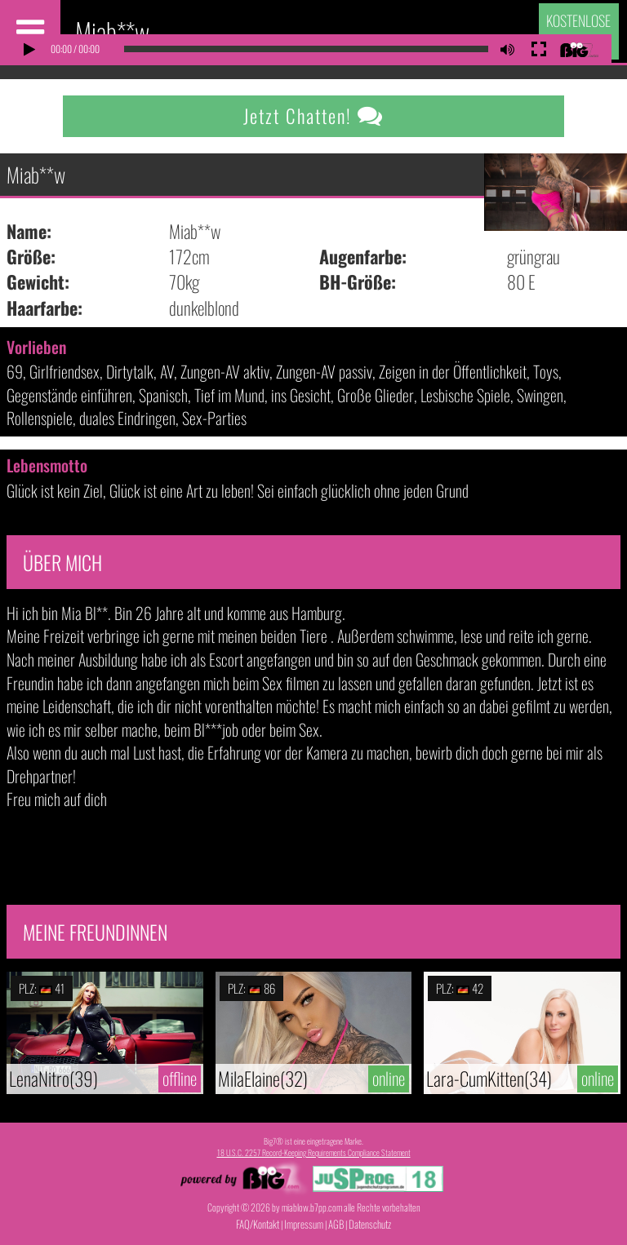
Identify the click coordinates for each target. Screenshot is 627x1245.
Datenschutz (370, 1224)
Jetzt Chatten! (313, 116)
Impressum (303, 1224)
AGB (336, 1224)
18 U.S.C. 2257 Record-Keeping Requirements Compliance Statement (314, 1153)
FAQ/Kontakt (257, 1224)
